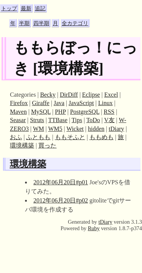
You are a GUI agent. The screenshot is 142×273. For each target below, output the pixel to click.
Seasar (18, 120)
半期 (24, 23)
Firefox (19, 103)
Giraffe (41, 103)
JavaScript (81, 103)
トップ (9, 8)
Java (59, 103)
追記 (40, 8)
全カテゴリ (75, 23)
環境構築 (22, 145)
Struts (37, 120)
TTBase (57, 120)
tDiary (116, 129)
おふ (16, 137)
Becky (48, 94)
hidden (96, 129)
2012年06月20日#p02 (60, 200)
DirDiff (69, 94)
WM (38, 129)
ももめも (101, 137)
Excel (111, 94)
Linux (105, 103)
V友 (109, 120)
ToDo (93, 120)
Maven (18, 111)
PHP (60, 111)
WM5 (55, 129)
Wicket (75, 129)
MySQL (41, 111)
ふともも (38, 137)
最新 (26, 8)
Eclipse (91, 94)
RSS (109, 111)
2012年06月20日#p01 (60, 182)
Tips (77, 120)
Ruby (94, 228)
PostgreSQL (85, 111)
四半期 (41, 23)
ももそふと (70, 137)
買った (47, 145)
